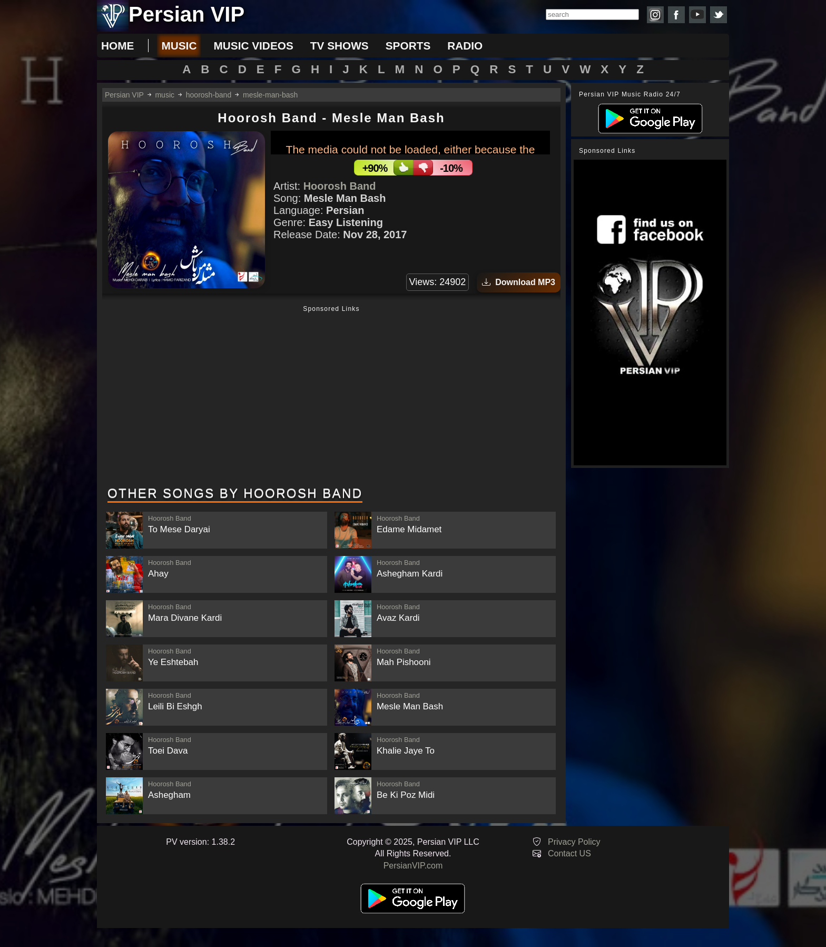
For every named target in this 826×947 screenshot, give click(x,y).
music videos (253, 46)
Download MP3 (518, 282)
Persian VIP (124, 95)
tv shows (339, 46)
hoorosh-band (208, 95)
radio (465, 46)
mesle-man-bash (270, 95)
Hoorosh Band (339, 186)
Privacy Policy (574, 841)
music (178, 46)
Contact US (569, 853)
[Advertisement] (331, 397)
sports (408, 46)
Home (117, 46)
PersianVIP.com (413, 865)
